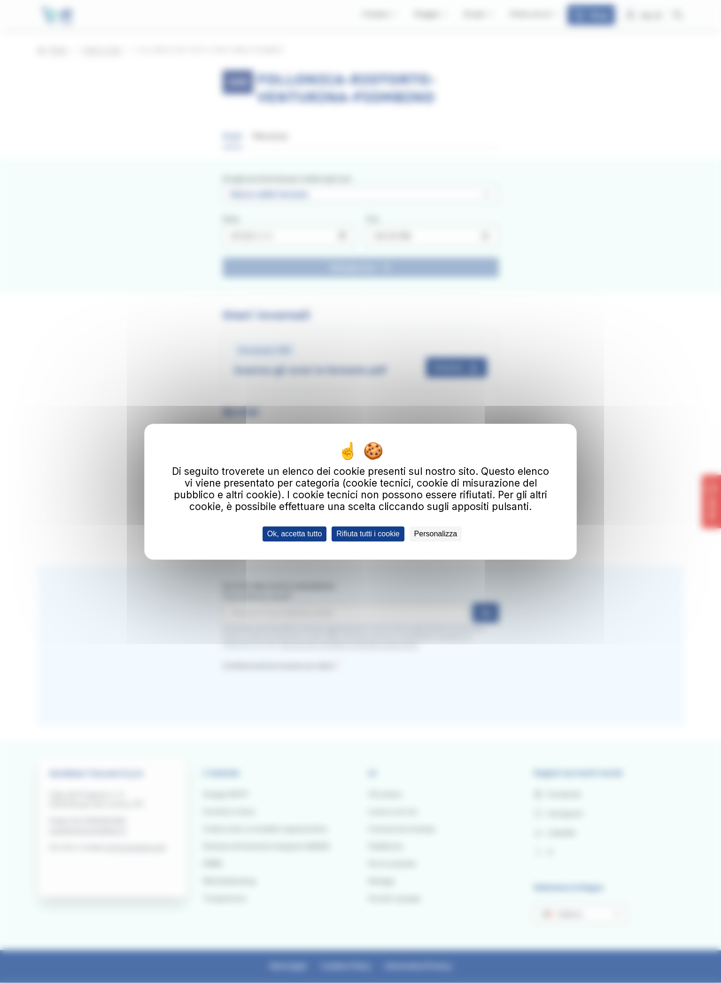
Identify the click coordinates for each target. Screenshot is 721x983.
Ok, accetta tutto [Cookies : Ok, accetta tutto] (294, 534)
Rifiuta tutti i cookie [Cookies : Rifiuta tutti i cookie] (367, 534)
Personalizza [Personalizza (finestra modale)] (435, 534)
